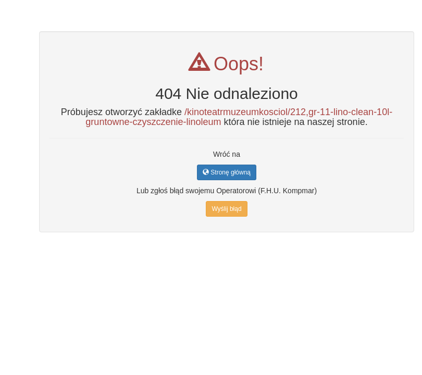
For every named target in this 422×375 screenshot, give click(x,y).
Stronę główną (227, 172)
